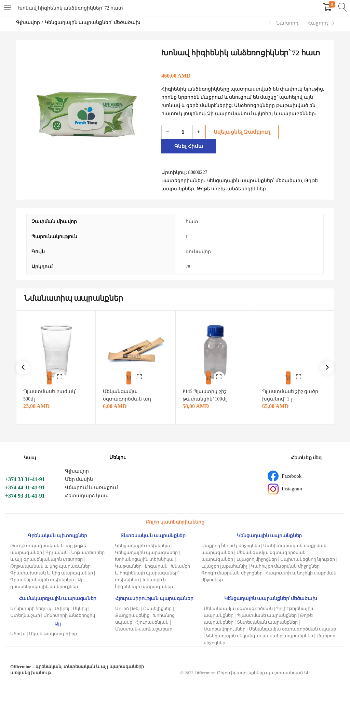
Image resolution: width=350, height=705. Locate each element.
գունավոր (198, 251)
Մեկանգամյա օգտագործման (238, 606)
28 (188, 266)
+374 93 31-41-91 (25, 494)
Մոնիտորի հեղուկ (30, 606)
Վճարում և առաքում (91, 485)
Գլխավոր (28, 22)
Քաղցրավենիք (132, 613)
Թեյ (136, 606)
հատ (192, 221)
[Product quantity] (183, 132)
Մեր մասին (79, 477)
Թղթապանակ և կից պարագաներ (50, 564)
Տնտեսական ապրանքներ (267, 620)
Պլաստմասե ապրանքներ (267, 613)
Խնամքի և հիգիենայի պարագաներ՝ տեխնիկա (152, 571)
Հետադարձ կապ (87, 494)
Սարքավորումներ (224, 627)
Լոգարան (156, 564)
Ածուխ (18, 632)
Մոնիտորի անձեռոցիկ (69, 613)
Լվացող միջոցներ (257, 557)
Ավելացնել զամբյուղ (240, 131)
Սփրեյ (62, 606)
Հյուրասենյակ (152, 620)
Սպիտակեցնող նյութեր (307, 557)
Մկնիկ (80, 606)
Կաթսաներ (128, 564)
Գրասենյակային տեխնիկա (42, 578)
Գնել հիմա (189, 146)
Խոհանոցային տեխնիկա (144, 557)
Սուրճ (122, 606)
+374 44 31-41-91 (25, 486)
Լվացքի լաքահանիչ (224, 564)
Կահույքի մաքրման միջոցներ (285, 564)
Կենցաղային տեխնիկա (142, 543)
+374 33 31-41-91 (25, 477)
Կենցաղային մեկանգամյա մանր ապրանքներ (259, 634)
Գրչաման (56, 550)
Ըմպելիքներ (157, 606)
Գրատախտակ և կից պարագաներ (51, 571)
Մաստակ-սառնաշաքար (143, 627)
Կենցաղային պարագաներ (146, 550)
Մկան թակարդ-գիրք (53, 632)
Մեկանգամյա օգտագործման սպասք (292, 627)
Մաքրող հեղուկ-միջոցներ (230, 543)
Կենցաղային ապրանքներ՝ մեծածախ (92, 22)
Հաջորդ (321, 23)
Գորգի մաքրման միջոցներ (231, 571)
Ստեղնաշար (25, 613)
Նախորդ (283, 23)
